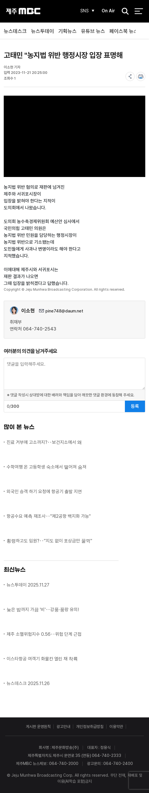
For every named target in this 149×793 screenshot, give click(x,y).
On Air (108, 10)
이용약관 (116, 726)
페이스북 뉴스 (123, 31)
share (130, 76)
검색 (123, 11)
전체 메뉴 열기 (139, 11)
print (140, 76)
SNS (83, 10)
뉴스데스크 (15, 31)
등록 (135, 406)
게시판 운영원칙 (38, 726)
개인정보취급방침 (90, 726)
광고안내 (63, 726)
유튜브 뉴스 (93, 31)
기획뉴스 (67, 31)
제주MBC (23, 11)
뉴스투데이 (42, 31)
